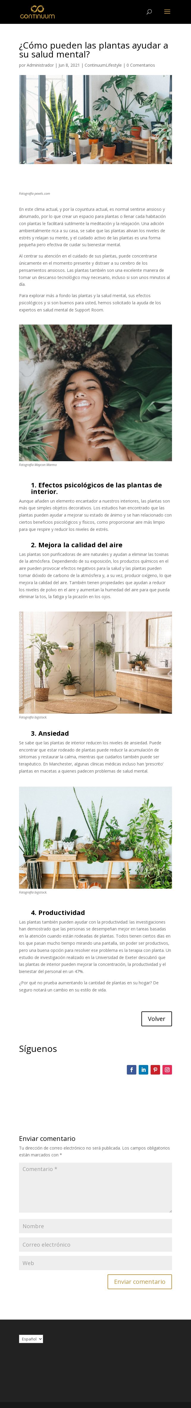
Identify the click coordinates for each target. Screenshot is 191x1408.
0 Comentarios (141, 65)
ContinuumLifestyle (103, 65)
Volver (156, 1019)
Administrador (40, 65)
